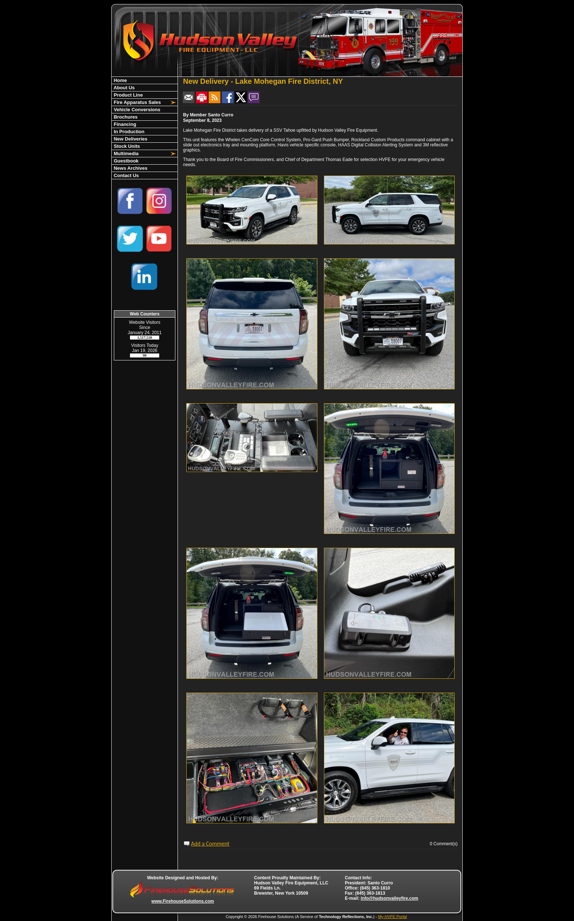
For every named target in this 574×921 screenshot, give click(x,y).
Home (119, 80)
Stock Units (126, 146)
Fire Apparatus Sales (136, 102)
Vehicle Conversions (136, 109)
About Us (123, 87)
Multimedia (125, 153)
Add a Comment (210, 843)
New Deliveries (129, 139)
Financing (124, 124)
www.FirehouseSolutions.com (183, 901)
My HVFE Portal (392, 916)
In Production (128, 131)
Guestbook (125, 161)
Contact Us (125, 175)
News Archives (130, 168)
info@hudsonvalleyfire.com (389, 898)
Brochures (125, 117)
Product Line (127, 95)
